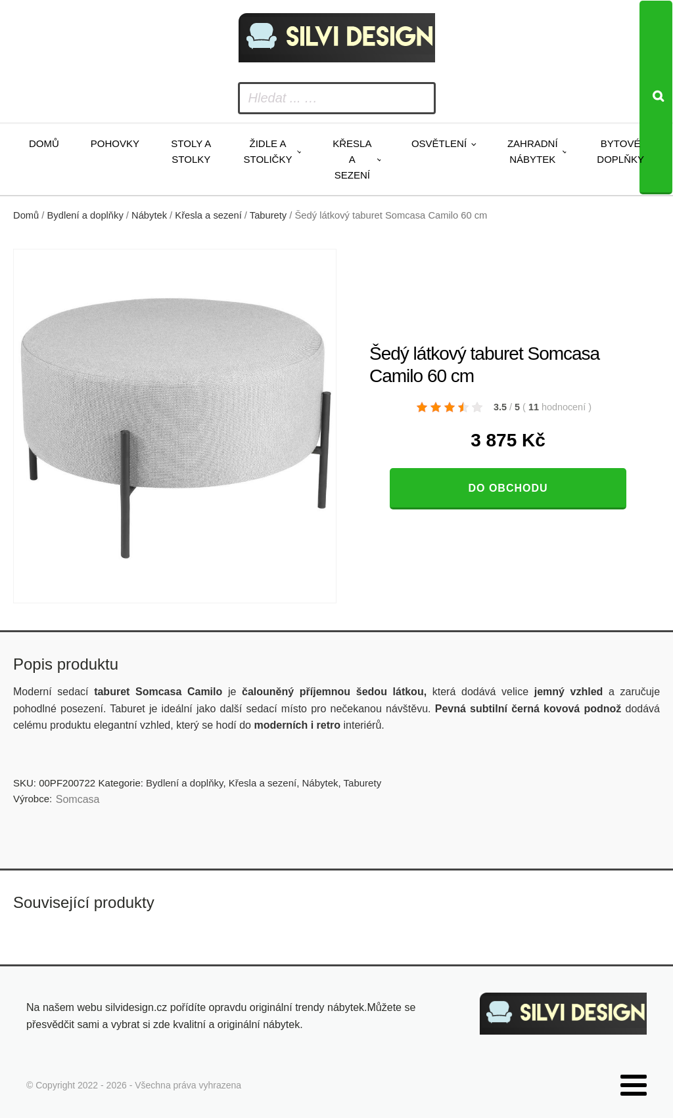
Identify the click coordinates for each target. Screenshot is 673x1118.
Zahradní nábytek (532, 151)
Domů (44, 143)
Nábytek (149, 215)
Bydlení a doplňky (85, 215)
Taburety (268, 215)
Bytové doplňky (620, 151)
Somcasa (78, 799)
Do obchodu (507, 488)
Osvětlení (439, 143)
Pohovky (115, 143)
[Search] (655, 97)
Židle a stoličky (268, 151)
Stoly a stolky (191, 151)
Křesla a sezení (352, 159)
